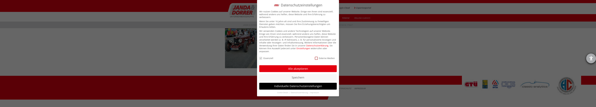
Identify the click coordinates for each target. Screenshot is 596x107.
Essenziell (266, 58)
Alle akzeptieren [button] (298, 68)
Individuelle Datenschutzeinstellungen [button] (298, 86)
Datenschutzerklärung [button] (299, 93)
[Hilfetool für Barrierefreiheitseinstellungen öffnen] (591, 58)
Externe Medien (325, 58)
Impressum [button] (314, 93)
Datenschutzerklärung (317, 45)
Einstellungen (303, 48)
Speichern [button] (298, 77)
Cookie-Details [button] (283, 93)
